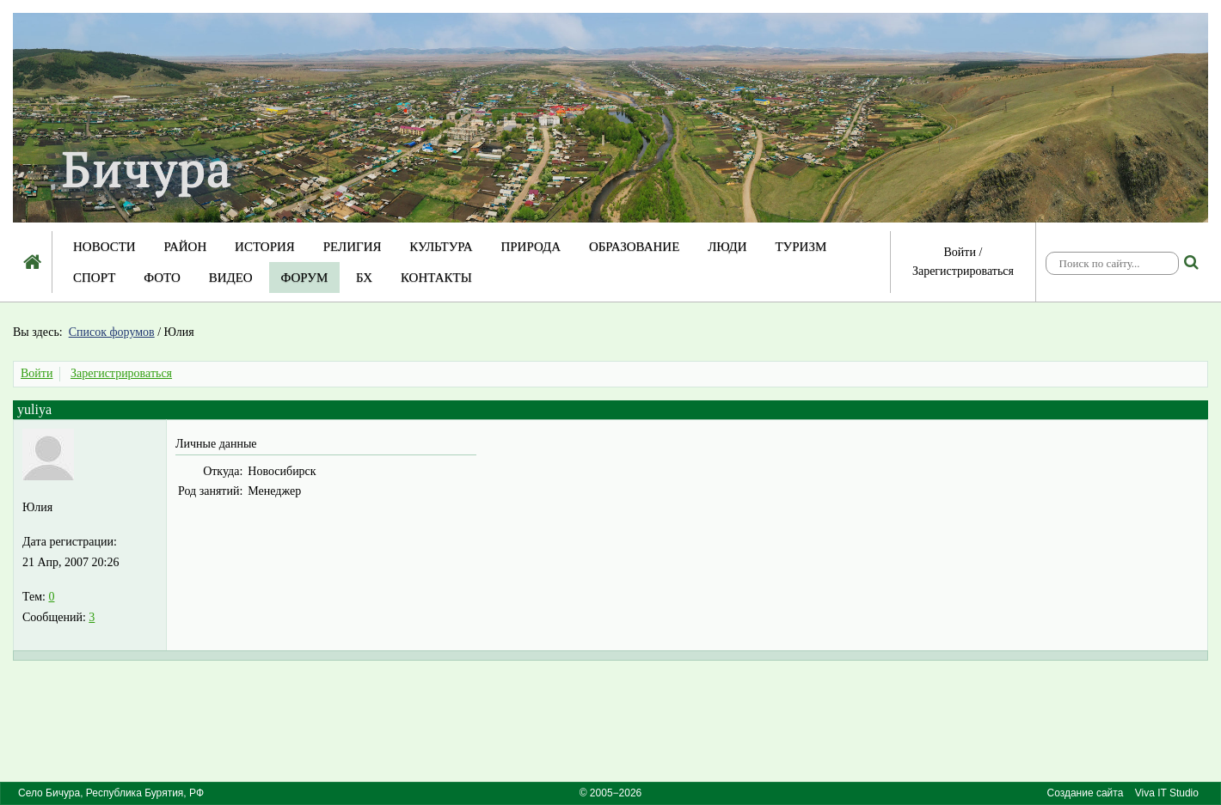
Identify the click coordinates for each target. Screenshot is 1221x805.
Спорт (94, 277)
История (265, 246)
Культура (440, 246)
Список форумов (112, 332)
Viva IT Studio (1167, 793)
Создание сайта (1084, 793)
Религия (352, 246)
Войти (960, 252)
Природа (530, 246)
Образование (634, 246)
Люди (727, 246)
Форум (304, 277)
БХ (364, 277)
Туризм (800, 246)
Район (184, 246)
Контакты (436, 277)
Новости (104, 246)
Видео (231, 277)
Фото (162, 277)
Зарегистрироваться (963, 271)
